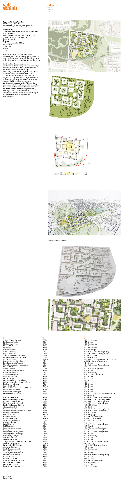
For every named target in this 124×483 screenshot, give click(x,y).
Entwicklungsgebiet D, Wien (13, 432)
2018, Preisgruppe (90, 414)
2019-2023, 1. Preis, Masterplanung (96, 403)
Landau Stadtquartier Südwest (13, 405)
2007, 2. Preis (88, 434)
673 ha (45, 443)
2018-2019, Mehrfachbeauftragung (95, 428)
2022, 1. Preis (88, 382)
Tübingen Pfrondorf (10, 407)
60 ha (45, 401)
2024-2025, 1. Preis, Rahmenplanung (96, 351)
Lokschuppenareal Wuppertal (13, 363)
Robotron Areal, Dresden (11, 455)
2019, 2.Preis (88, 407)
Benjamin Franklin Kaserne (12, 445)
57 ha (45, 344)
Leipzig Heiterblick (9, 353)
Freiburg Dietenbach (10, 418)
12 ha (45, 367)
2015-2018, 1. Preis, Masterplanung (96, 424)
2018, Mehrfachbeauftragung (93, 416)
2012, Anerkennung (90, 449)
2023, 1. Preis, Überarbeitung (94, 374)
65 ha (45, 355)
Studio (49, 7)
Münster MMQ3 (8, 367)
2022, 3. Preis (88, 390)
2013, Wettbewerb (90, 451)
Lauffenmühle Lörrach (11, 372)
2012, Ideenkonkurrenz (91, 462)
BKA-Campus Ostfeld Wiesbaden (14, 357)
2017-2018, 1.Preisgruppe (92, 418)
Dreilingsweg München (11, 384)
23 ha (45, 449)
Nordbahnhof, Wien (10, 439)
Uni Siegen (7, 430)
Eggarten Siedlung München (13, 399)
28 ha (45, 439)
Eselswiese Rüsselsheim (11, 401)
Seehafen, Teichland (10, 437)
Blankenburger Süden (10, 344)
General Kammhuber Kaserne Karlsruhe (17, 382)
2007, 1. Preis (88, 447)
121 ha (45, 414)
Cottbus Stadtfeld (9, 369)
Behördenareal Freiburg (11, 342)
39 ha (45, 393)
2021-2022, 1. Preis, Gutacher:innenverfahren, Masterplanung (99, 394)
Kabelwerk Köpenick (10, 416)
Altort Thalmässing (9, 351)
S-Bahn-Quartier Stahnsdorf (12, 340)
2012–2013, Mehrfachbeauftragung (96, 445)
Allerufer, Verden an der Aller (13, 453)
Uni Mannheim (8, 426)
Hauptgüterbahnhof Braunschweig (14, 380)
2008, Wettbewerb (90, 443)
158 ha (45, 386)
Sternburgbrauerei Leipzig (12, 428)
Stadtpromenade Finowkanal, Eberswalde (17, 441)
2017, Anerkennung (90, 435)
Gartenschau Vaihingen (11, 374)
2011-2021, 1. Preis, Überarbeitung (95, 411)
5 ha (44, 392)
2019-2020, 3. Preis (90, 405)
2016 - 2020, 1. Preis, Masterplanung (96, 409)
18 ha (45, 380)
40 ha (45, 411)
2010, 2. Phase (88, 464)
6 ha (44, 342)
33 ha (45, 434)
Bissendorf (6, 348)
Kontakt (50, 9)
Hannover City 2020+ (10, 464)
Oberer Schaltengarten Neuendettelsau (16, 365)
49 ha (45, 346)
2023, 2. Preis (88, 378)
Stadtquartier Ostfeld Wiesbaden (14, 355)
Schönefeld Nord (9, 386)
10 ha (45, 371)
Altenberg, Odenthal (10, 447)
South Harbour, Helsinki (11, 449)
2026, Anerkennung (90, 340)
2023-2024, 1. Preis (90, 355)
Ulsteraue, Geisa (8, 456)
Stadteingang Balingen (11, 435)
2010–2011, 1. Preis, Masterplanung (96, 441)
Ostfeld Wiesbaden (9, 359)
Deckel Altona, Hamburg (11, 466)
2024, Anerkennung (90, 372)
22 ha (45, 399)
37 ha (45, 340)
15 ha (45, 376)
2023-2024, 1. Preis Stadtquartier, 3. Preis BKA (100, 359)
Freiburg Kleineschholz (11, 413)
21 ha (45, 441)
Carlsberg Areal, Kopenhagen (13, 434)
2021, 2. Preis (88, 392)
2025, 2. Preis (88, 342)
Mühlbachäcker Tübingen (12, 390)
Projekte (50, 5)
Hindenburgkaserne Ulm (11, 422)
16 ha (45, 390)
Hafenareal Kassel (9, 350)
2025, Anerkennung (90, 344)
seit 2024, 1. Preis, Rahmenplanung (96, 353)
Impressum (7, 476)
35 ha (45, 424)
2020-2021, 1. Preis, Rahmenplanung (96, 401)
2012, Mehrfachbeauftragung (93, 460)
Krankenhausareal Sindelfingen (13, 361)
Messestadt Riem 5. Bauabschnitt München (18, 388)
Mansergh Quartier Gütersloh (13, 403)
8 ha (44, 361)
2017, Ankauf (88, 426)
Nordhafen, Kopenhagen (11, 443)
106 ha (45, 418)
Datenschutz (7, 478)
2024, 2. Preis (88, 371)
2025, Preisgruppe (90, 350)
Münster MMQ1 (8, 346)
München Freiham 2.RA (11, 420)
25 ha (45, 388)
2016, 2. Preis (88, 422)
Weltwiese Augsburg (10, 376)
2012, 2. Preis (88, 456)
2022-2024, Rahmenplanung (93, 369)
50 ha (45, 466)
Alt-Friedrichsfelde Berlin (12, 397)
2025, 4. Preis (88, 346)
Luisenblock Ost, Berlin (11, 458)
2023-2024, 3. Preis (90, 357)
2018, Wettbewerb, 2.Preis (93, 420)
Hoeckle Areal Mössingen (12, 392)
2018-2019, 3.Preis (90, 413)
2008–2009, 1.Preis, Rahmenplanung (96, 455)
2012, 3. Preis (88, 437)
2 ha (44, 351)
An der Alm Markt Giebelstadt (13, 371)
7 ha (44, 384)
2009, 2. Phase (88, 458)
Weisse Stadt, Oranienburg (12, 451)
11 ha (45, 350)
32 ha (45, 357)
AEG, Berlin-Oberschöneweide (13, 460)
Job (48, 11)
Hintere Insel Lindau (10, 409)
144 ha (45, 445)
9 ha (44, 372)
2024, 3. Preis (88, 363)
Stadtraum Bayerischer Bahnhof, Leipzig (17, 411)
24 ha (45, 430)
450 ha (45, 359)
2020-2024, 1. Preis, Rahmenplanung (97, 399)
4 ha (44, 435)
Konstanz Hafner (9, 414)
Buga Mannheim (9, 424)
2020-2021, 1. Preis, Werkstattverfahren (97, 397)
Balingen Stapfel (9, 378)
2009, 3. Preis (88, 453)
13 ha (45, 348)
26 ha (45, 369)
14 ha (45, 405)
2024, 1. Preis (88, 367)
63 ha (45, 353)
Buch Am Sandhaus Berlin (12, 393)
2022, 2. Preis (88, 384)
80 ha (45, 455)
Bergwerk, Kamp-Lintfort (12, 462)
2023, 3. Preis (88, 376)
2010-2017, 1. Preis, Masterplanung (96, 432)
